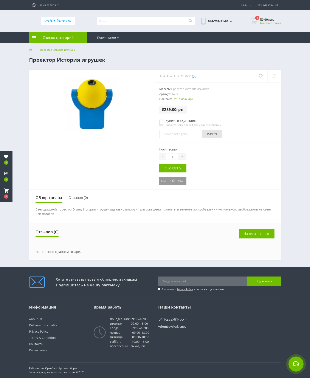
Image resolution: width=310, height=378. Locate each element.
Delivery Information (44, 325)
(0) (193, 76)
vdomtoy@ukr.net (172, 326)
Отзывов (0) (78, 197)
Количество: (168, 149)
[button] (45, 5)
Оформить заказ (270, 23)
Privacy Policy (185, 289)
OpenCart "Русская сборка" (62, 368)
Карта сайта (38, 350)
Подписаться (264, 281)
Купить (212, 134)
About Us (35, 319)
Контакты (36, 344)
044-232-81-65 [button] (172, 319)
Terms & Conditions (43, 338)
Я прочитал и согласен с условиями (193, 289)
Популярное (108, 37)
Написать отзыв (256, 233)
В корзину (173, 168)
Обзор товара (49, 197)
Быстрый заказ (172, 181)
